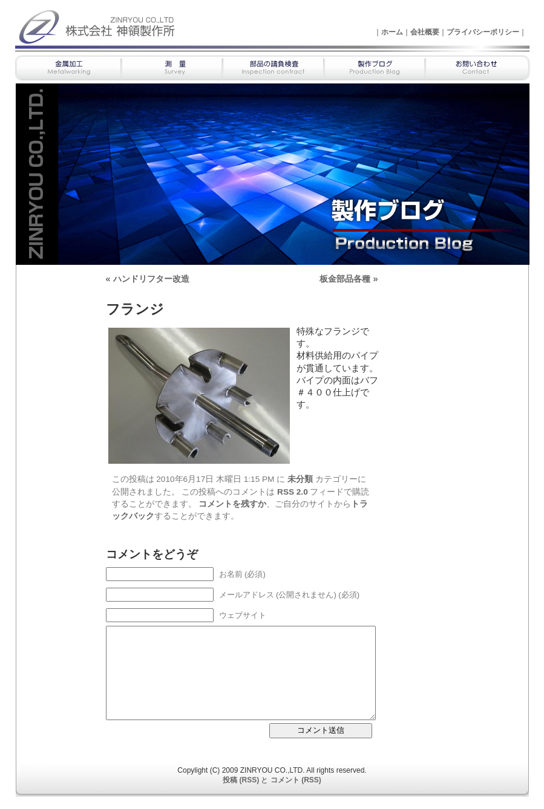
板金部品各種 (345, 279)
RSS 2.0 (292, 491)
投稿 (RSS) (241, 780)
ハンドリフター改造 (151, 279)
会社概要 (424, 32)
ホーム (392, 32)
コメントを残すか (232, 503)
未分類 (300, 479)
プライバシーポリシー (483, 32)
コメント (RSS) (295, 780)
